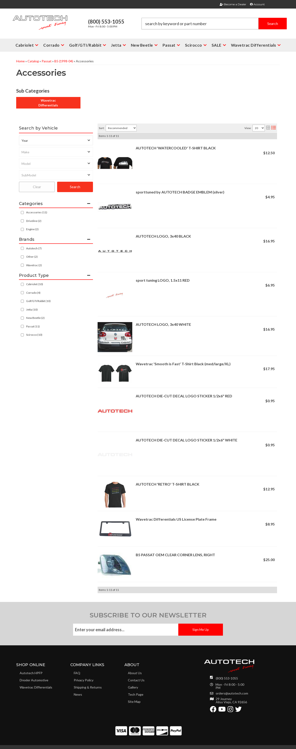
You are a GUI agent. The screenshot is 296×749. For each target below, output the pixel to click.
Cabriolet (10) (34, 284)
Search (75, 187)
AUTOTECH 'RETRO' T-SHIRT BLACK (167, 484)
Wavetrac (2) (34, 265)
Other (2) (32, 256)
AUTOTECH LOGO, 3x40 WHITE (163, 324)
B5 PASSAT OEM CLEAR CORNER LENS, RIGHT (175, 555)
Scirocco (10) (34, 334)
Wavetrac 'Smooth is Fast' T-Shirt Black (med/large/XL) (183, 364)
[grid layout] (268, 128)
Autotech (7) (34, 248)
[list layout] (273, 128)
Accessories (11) (36, 212)
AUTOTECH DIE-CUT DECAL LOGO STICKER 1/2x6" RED (184, 396)
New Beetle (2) (35, 318)
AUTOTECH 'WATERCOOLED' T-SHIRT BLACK (176, 148)
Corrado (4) (33, 292)
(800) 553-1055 (227, 678)
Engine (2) (32, 229)
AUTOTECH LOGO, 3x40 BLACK (163, 236)
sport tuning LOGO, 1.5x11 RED (163, 280)
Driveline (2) (33, 221)
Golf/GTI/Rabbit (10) (38, 301)
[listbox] (56, 140)
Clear (37, 187)
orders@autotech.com (232, 693)
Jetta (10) (32, 309)
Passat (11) (33, 326)
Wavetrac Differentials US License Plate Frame (176, 519)
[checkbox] (22, 248)
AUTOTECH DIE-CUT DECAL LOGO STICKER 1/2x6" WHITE (186, 440)
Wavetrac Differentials (48, 102)
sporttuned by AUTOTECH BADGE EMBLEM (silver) (180, 192)
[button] (214, 23)
